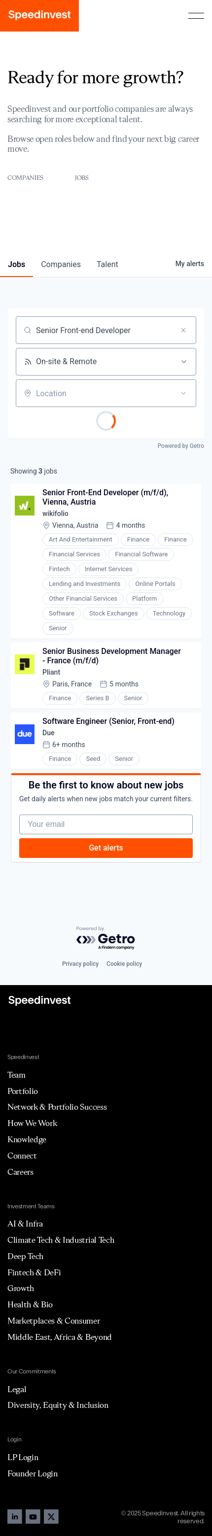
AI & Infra (25, 1224)
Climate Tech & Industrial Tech (60, 1240)
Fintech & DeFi (34, 1272)
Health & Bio (30, 1304)
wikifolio (55, 513)
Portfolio (22, 1091)
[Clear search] (183, 330)
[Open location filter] (183, 393)
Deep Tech (25, 1256)
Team (16, 1075)
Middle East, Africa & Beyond (59, 1337)
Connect (22, 1156)
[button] (196, 16)
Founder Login (32, 1473)
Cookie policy (124, 963)
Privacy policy (80, 963)
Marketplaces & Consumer (53, 1321)
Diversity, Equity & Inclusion (57, 1405)
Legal (16, 1389)
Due (48, 733)
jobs (16, 264)
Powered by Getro (181, 446)
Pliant (51, 672)
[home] (39, 16)
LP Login (22, 1457)
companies (61, 264)
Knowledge (26, 1139)
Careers (20, 1172)
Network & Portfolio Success (56, 1107)
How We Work (32, 1123)
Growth (20, 1288)
